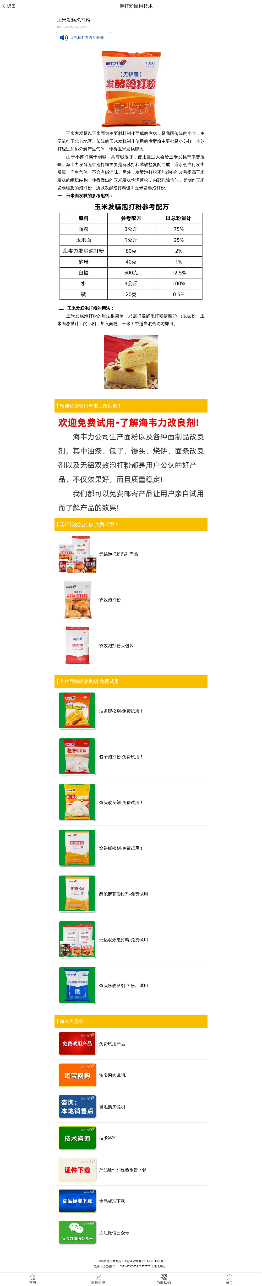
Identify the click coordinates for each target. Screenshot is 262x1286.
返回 (9, 6)
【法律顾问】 (159, 1266)
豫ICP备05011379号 (151, 1261)
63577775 (144, 1266)
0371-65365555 (129, 1266)
